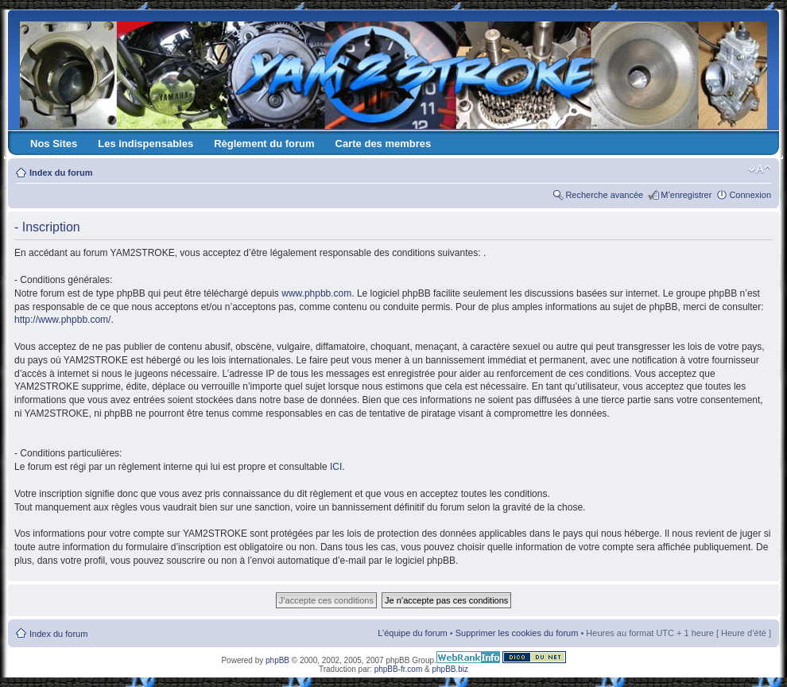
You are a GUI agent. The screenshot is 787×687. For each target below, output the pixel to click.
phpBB (277, 660)
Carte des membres (383, 143)
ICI (336, 466)
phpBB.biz (450, 669)
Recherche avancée (604, 195)
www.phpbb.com (316, 293)
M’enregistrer (686, 195)
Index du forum (60, 172)
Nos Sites (53, 143)
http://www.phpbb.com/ (62, 319)
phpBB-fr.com (398, 669)
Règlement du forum (264, 143)
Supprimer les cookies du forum (517, 633)
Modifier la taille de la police (759, 169)
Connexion (750, 195)
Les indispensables (145, 143)
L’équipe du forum (412, 633)
